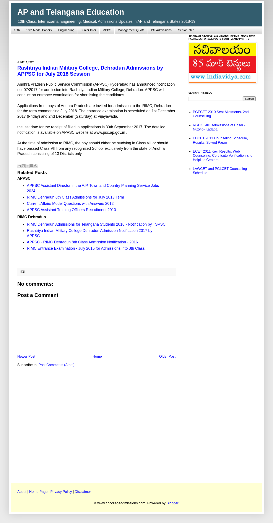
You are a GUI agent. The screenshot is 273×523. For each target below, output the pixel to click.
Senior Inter (186, 30)
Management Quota (131, 30)
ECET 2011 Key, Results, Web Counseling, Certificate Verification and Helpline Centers (222, 155)
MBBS (107, 30)
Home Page (38, 492)
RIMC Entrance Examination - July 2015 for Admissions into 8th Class (86, 248)
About (21, 492)
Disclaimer (83, 492)
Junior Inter (88, 30)
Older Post (167, 356)
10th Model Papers (39, 30)
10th (17, 30)
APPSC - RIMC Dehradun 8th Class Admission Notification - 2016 (82, 242)
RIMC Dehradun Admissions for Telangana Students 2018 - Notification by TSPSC (96, 224)
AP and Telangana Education (70, 12)
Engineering (66, 30)
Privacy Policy (61, 492)
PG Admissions (161, 30)
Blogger (172, 503)
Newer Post (26, 356)
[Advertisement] (96, 44)
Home (97, 356)
